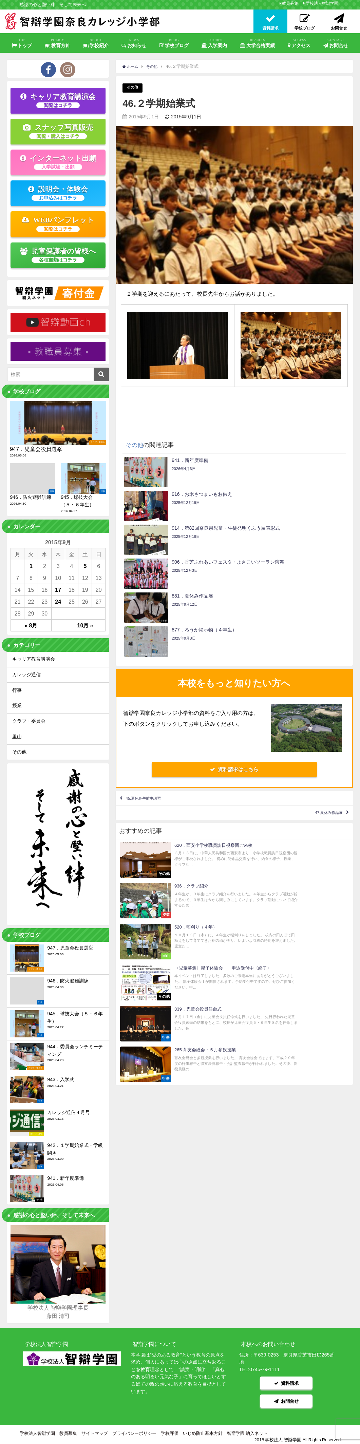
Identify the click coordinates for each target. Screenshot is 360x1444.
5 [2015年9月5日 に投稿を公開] (85, 566)
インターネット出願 (58, 162)
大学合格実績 (257, 43)
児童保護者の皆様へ (58, 255)
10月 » (85, 625)
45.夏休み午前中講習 (153, 699)
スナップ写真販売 (58, 131)
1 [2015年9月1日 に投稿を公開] (31, 566)
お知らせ (134, 43)
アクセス (299, 43)
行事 (17, 690)
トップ (22, 43)
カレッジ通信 (26, 674)
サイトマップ (94, 1429)
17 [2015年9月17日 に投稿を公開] (58, 589)
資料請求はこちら (234, 668)
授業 (17, 705)
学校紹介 (96, 43)
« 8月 (31, 625)
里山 (17, 736)
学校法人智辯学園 (322, 3)
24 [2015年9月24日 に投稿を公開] (58, 601)
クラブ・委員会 (28, 721)
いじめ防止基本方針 (203, 1429)
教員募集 (290, 3)
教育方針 (58, 43)
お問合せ (335, 43)
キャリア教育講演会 (58, 100)
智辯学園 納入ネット (247, 1429)
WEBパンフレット (58, 224)
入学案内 (214, 43)
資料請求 (286, 1381)
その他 (133, 88)
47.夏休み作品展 (320, 719)
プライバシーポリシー (134, 1429)
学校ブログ (174, 43)
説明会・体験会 (58, 193)
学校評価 (169, 1429)
